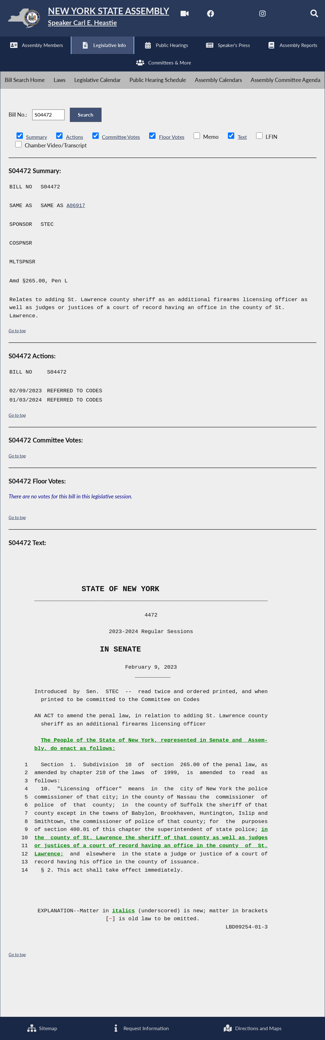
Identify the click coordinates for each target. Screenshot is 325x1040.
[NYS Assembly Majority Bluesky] (113, 54)
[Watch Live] (7, 54)
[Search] (139, 54)
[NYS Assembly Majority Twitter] (60, 54)
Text (248, 178)
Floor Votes (176, 178)
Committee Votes (123, 178)
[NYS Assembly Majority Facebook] (33, 54)
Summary (37, 178)
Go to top (17, 372)
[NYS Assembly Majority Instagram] (86, 54)
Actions (75, 178)
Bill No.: (18, 153)
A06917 (76, 247)
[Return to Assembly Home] (98, 19)
